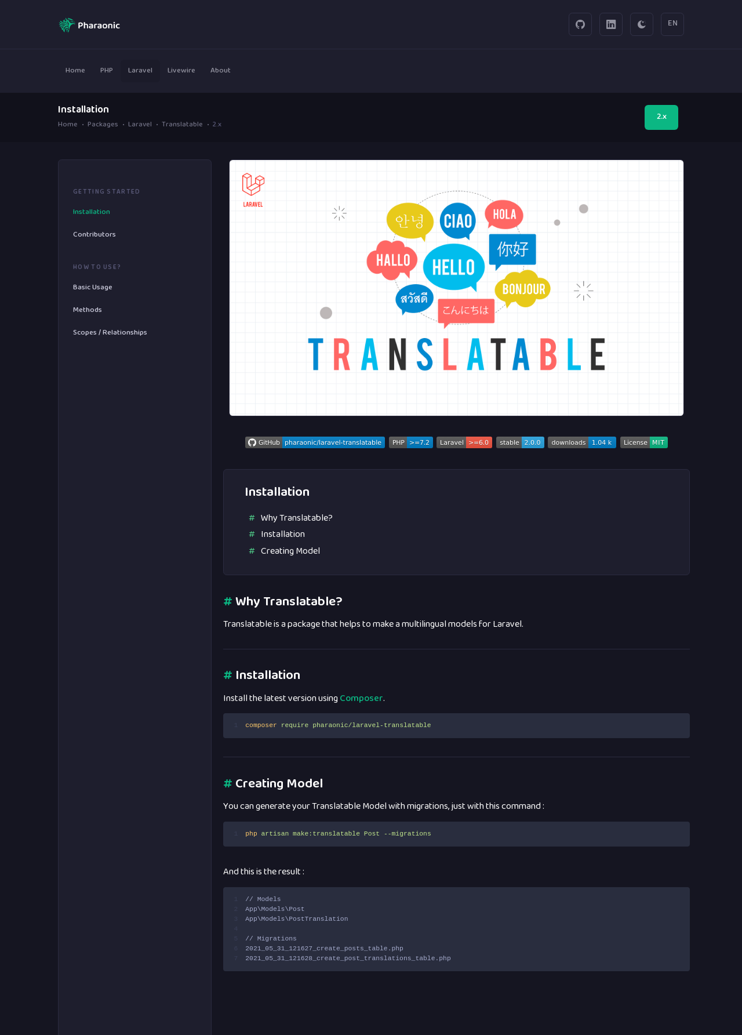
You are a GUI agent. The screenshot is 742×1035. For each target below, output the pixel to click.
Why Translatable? (297, 518)
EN (673, 24)
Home (68, 125)
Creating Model (290, 551)
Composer (361, 699)
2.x (662, 117)
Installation (283, 534)
